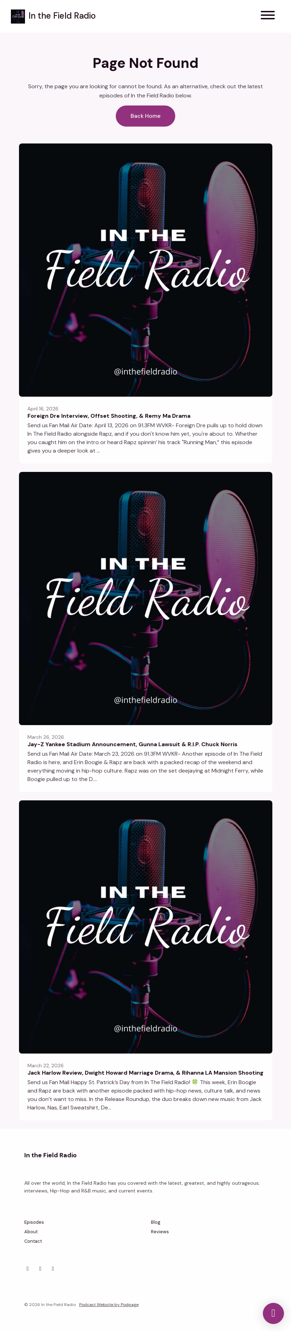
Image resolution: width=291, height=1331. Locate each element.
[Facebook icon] (40, 1269)
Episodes (34, 1222)
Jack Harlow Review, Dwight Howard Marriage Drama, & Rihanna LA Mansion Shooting (145, 1072)
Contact (33, 1241)
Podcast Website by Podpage (109, 1304)
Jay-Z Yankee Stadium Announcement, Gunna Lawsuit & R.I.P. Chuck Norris (132, 744)
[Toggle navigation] (267, 16)
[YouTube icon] (53, 1269)
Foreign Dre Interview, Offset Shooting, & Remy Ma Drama (108, 416)
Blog (155, 1222)
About (31, 1232)
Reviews (160, 1232)
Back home (145, 116)
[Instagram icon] (27, 1269)
